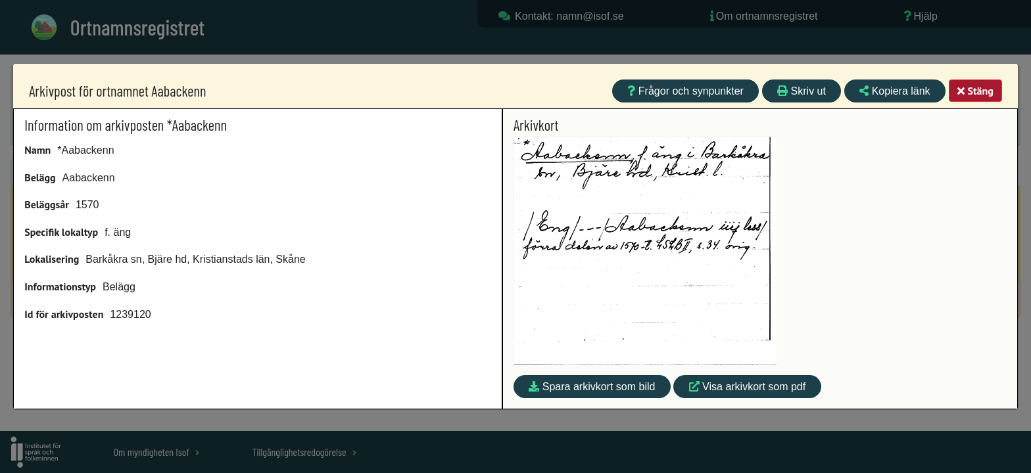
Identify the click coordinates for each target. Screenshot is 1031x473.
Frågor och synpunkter (685, 91)
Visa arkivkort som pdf (747, 386)
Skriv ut (801, 91)
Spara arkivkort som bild (592, 386)
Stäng (975, 90)
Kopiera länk (894, 91)
